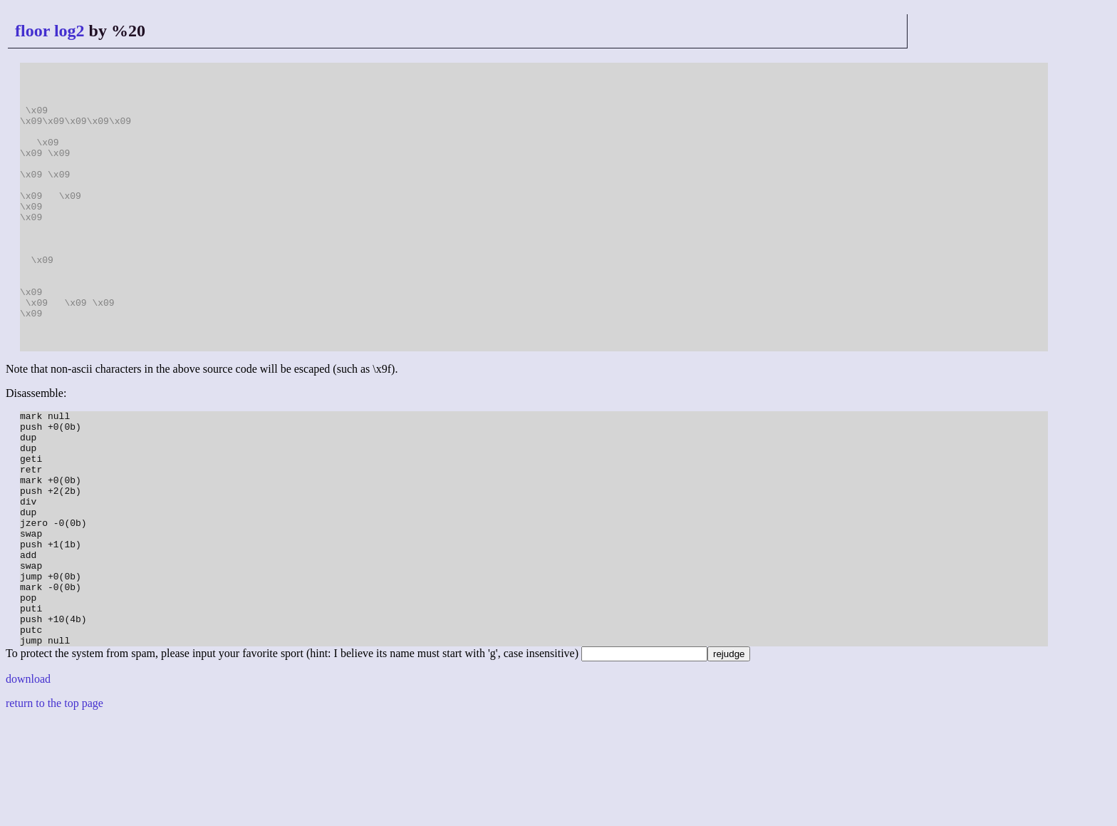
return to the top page (54, 808)
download (28, 784)
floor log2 (50, 30)
